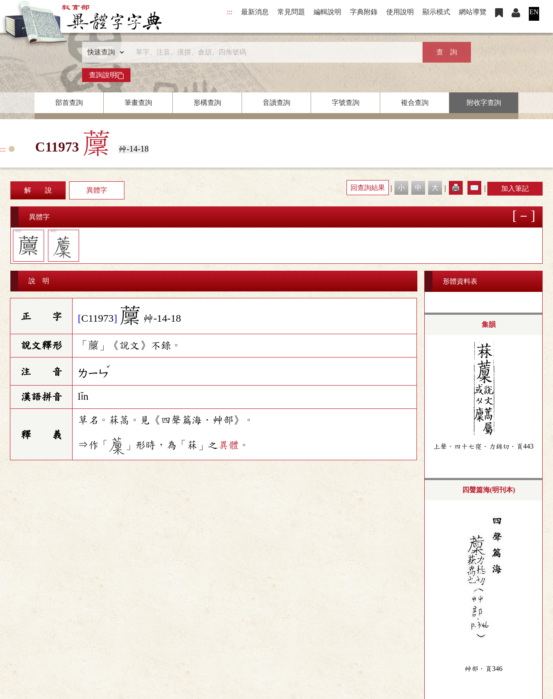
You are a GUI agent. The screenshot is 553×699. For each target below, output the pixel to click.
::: (229, 12)
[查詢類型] (103, 52)
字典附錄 (364, 12)
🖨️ (455, 187)
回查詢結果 (367, 187)
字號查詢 (345, 102)
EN (533, 12)
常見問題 (291, 12)
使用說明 (400, 12)
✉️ (474, 187)
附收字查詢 (484, 102)
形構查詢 (207, 102)
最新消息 (255, 12)
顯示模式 (436, 12)
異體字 (96, 190)
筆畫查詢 (138, 102)
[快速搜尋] (273, 52)
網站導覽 (472, 12)
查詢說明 (106, 75)
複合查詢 (415, 102)
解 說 (38, 190)
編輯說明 (327, 12)
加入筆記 (515, 188)
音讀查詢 (276, 102)
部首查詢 (69, 102)
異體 (228, 445)
